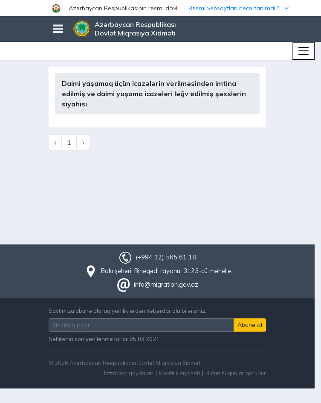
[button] (160, 8)
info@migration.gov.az (166, 284)
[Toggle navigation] (303, 51)
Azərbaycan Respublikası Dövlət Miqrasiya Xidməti (135, 28)
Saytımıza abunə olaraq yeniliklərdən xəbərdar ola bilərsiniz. (127, 310)
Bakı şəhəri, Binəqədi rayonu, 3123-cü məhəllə (166, 271)
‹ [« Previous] (55, 142)
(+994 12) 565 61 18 (166, 257)
